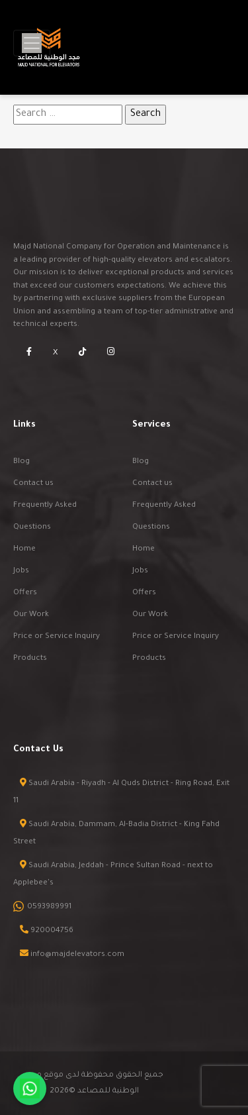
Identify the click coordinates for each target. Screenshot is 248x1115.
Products (30, 659)
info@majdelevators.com (77, 955)
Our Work (31, 615)
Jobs (21, 571)
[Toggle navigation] (31, 43)
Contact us (33, 484)
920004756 (51, 931)
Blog (21, 462)
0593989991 (49, 907)
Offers (25, 593)
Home (24, 549)
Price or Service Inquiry (56, 637)
